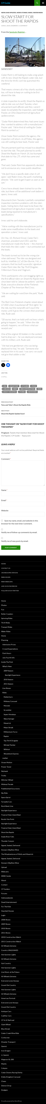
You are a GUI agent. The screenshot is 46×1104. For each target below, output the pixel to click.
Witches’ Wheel (7, 780)
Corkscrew (5, 1038)
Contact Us (5, 568)
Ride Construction (27, 389)
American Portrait (8, 998)
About (3, 880)
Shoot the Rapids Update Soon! (23, 412)
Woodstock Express (11, 754)
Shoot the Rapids (9, 392)
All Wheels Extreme (8, 946)
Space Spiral (5, 797)
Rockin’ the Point (7, 819)
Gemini (4, 1046)
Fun (2, 610)
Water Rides (38, 12)
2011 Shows (5, 933)
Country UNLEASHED (9, 950)
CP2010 (33, 386)
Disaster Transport (8, 1042)
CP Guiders (5, 889)
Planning (4, 640)
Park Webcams (7, 582)
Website (4, 510)
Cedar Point (14, 386)
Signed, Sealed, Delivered (10, 845)
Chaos (3, 1081)
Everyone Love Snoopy (9, 1003)
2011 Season (8, 684)
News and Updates (8, 12)
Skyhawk (4, 771)
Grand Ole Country (8, 985)
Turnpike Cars (6, 802)
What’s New (7, 666)
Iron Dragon (6, 1051)
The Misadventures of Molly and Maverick (17, 854)
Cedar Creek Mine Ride (10, 1033)
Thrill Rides (5, 623)
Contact (4, 885)
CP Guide (5, 3)
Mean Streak (8, 727)
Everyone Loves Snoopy (10, 981)
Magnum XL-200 (7, 1059)
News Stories (22, 12)
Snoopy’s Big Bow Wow (10, 850)
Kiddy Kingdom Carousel (10, 1077)
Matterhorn (8, 697)
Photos (4, 605)
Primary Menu (43, 3)
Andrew (14, 26)
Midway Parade (7, 784)
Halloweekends (7, 898)
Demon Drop (6, 1086)
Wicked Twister (9, 745)
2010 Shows (5, 928)
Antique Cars (6, 1011)
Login (3, 915)
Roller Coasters (7, 614)
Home (3, 564)
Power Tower (6, 767)
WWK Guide (6, 876)
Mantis (4, 1064)
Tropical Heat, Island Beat (11, 815)
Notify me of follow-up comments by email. (19, 532)
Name (4, 490)
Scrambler (8, 710)
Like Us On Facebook (9, 586)
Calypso (4, 1068)
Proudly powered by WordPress (11, 1101)
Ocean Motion (6, 762)
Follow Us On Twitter (10, 591)
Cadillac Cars (6, 1016)
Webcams (5, 872)
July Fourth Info (8, 658)
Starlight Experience (12, 675)
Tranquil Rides (6, 627)
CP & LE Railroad (7, 1020)
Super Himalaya (10, 714)
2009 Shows (5, 924)
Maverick (7, 723)
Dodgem (4, 1090)
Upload (4, 867)
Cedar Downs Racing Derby (11, 1072)
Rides (30, 12)
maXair (5, 758)
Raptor (6, 736)
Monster (7, 706)
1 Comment (23, 26)
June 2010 (6, 389)
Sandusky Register (17, 32)
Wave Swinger (9, 719)
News (15, 389)
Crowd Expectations (9, 573)
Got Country (6, 963)
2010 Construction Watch (11, 937)
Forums (4, 893)
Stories (22, 392)
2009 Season (8, 671)
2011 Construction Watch (11, 941)
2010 (4, 386)
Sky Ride (4, 793)
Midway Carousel (10, 701)
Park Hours (5, 577)
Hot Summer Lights (8, 955)
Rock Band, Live (7, 806)
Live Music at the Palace (10, 972)
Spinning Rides (6, 618)
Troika (3, 775)
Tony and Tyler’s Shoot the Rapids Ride (23, 403)
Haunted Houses (7, 911)
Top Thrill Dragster (11, 741)
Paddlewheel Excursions (10, 789)
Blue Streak (5, 1029)
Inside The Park (7, 662)
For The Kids (6, 907)
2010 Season (8, 679)
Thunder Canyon (7, 841)
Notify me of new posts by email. (14, 541)
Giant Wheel (6, 1024)
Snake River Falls (7, 837)
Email (4, 500)
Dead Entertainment (9, 902)
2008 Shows (5, 920)
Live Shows (6, 688)
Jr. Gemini (5, 1055)
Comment (6, 459)
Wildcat (7, 749)
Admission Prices (9, 644)
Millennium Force (10, 732)
